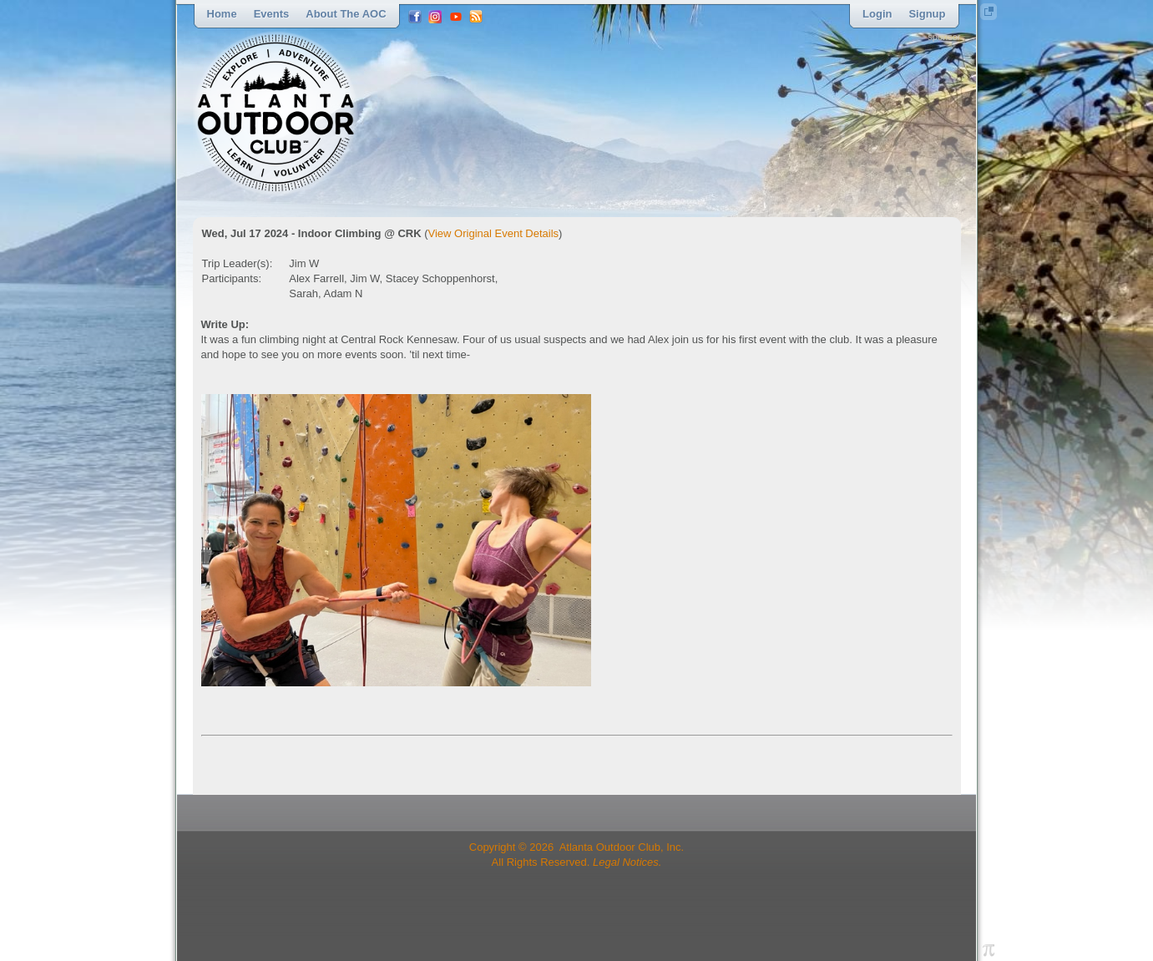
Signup (926, 14)
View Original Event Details (493, 233)
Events (272, 14)
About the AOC (346, 14)
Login (877, 14)
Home (222, 14)
